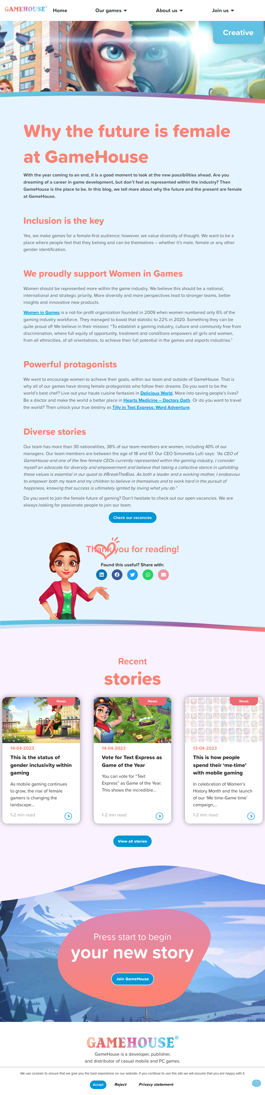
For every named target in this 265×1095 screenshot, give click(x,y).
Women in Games (41, 312)
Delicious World (156, 393)
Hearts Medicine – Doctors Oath (156, 400)
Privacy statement (156, 1084)
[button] (101, 574)
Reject (120, 1084)
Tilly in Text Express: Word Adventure (151, 407)
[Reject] (256, 1083)
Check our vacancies (132, 517)
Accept (98, 1084)
